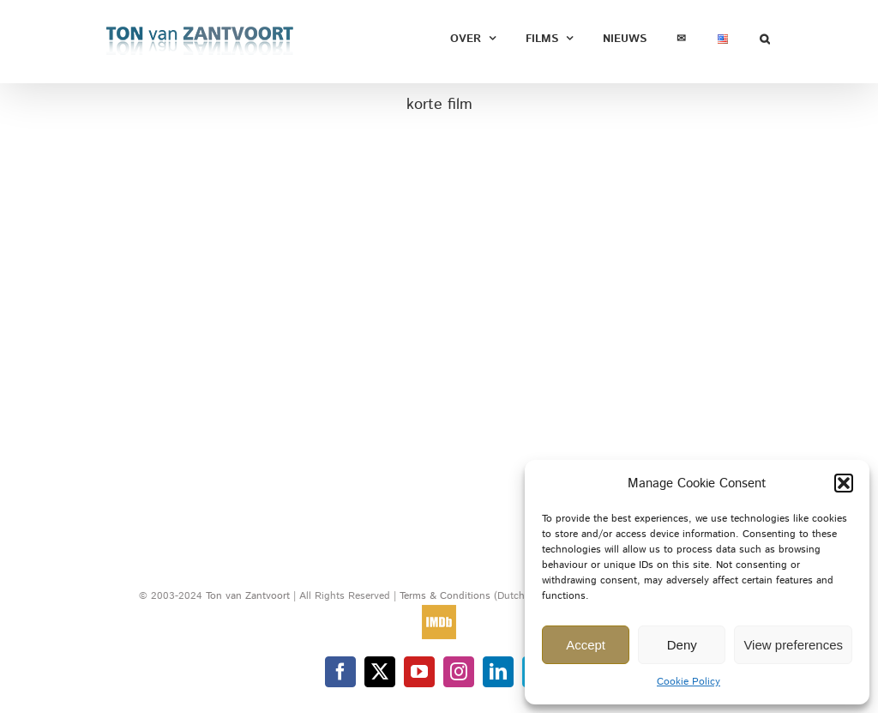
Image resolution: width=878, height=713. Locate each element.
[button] (843, 483)
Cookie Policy (688, 681)
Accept (585, 644)
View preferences (793, 644)
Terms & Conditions (447, 596)
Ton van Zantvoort (248, 596)
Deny (682, 644)
